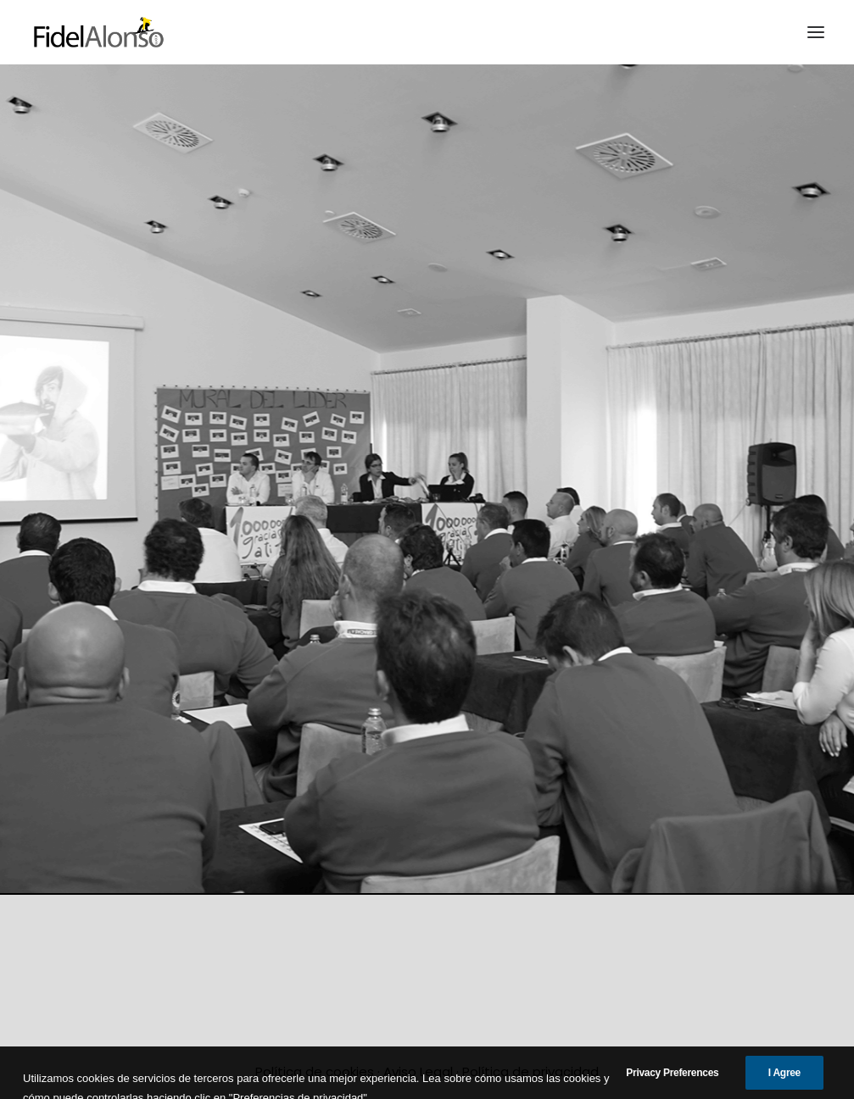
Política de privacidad (530, 1071)
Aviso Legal (418, 1071)
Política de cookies (314, 1071)
